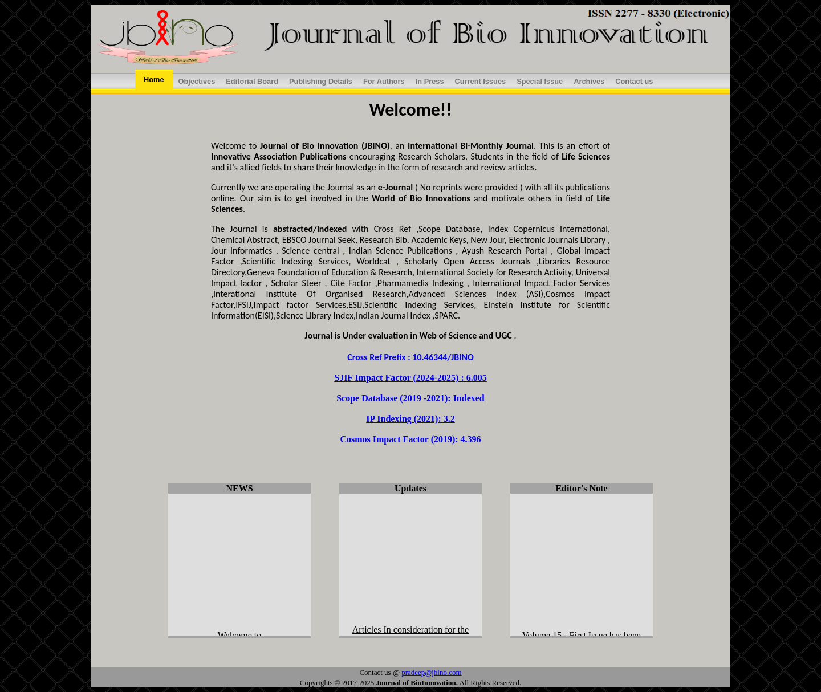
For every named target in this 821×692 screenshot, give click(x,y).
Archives (589, 81)
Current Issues (480, 81)
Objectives (197, 81)
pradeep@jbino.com (431, 672)
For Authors (384, 81)
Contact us (634, 81)
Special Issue (540, 81)
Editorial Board (252, 81)
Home (154, 79)
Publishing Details (320, 81)
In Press (430, 81)
